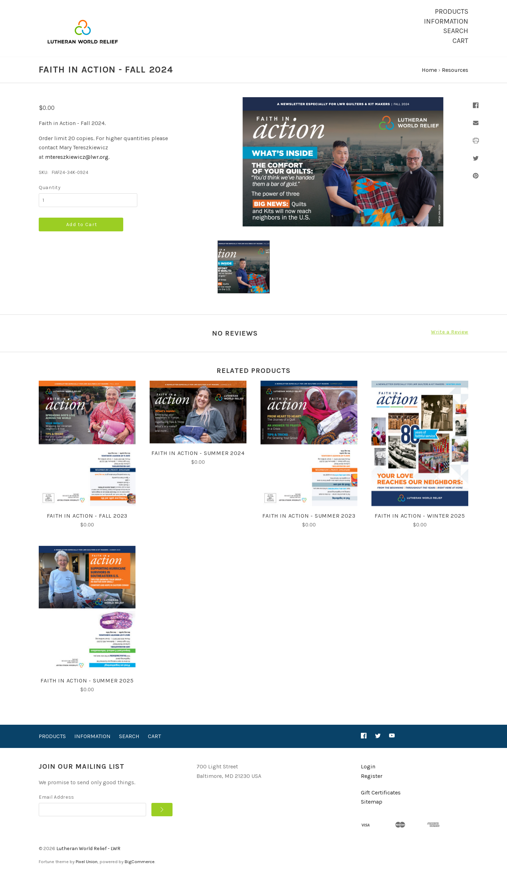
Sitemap (371, 808)
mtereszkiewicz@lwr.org (76, 163)
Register (371, 782)
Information (446, 21)
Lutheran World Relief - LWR (88, 855)
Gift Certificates (381, 798)
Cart (460, 41)
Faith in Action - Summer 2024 (197, 459)
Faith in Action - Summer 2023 (308, 522)
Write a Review (449, 339)
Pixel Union (87, 868)
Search (455, 31)
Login (368, 773)
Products (451, 11)
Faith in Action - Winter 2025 (420, 522)
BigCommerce (140, 868)
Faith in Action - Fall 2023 (87, 522)
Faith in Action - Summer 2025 (86, 687)
